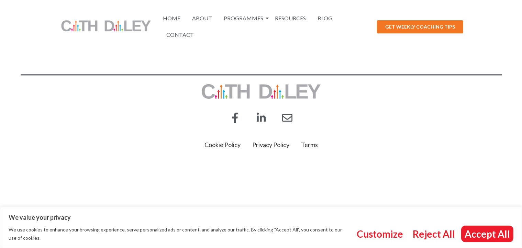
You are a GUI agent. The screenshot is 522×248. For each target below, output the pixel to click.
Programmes (245, 18)
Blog (325, 18)
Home (171, 18)
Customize (380, 234)
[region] (261, 227)
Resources (290, 18)
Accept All (487, 234)
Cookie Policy (222, 144)
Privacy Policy (270, 144)
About (202, 18)
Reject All (434, 234)
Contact (180, 34)
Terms (309, 144)
